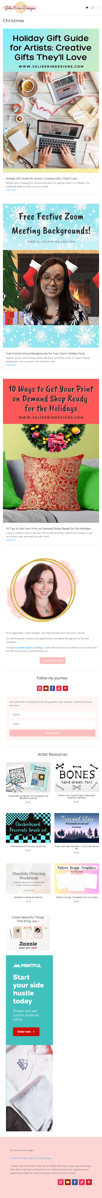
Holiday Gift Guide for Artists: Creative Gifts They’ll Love (41, 178)
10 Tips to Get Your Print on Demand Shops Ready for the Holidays (48, 528)
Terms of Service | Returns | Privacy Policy (30, 1158)
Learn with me (52, 660)
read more (11, 189)
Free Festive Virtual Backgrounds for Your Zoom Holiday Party (45, 353)
